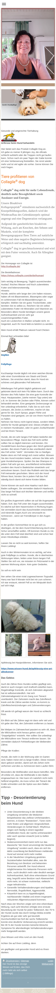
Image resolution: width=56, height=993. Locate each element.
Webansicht (47, 964)
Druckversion (11, 960)
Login (50, 960)
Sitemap (25, 960)
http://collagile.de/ (10, 266)
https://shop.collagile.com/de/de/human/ (22, 275)
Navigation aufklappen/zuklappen (28, 4)
